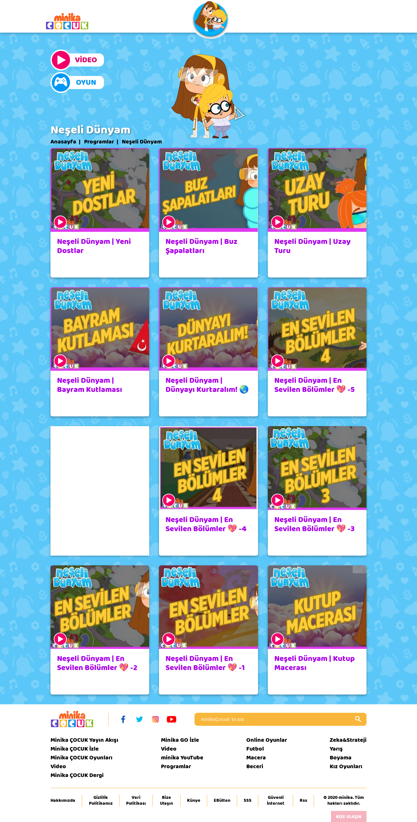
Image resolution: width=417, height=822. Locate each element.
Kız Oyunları (346, 766)
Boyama (341, 757)
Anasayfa (63, 142)
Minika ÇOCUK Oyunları (81, 757)
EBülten (222, 800)
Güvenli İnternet (275, 800)
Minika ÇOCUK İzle (74, 748)
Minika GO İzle (180, 740)
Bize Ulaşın (166, 800)
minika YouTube (182, 757)
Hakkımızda (62, 800)
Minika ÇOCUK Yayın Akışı (84, 740)
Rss (303, 800)
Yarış (336, 748)
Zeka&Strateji (348, 740)
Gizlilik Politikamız (101, 800)
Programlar (99, 142)
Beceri (254, 766)
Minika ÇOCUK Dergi (77, 775)
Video (58, 766)
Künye (193, 800)
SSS (248, 800)
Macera (256, 757)
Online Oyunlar (266, 740)
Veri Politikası (136, 800)
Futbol (255, 748)
